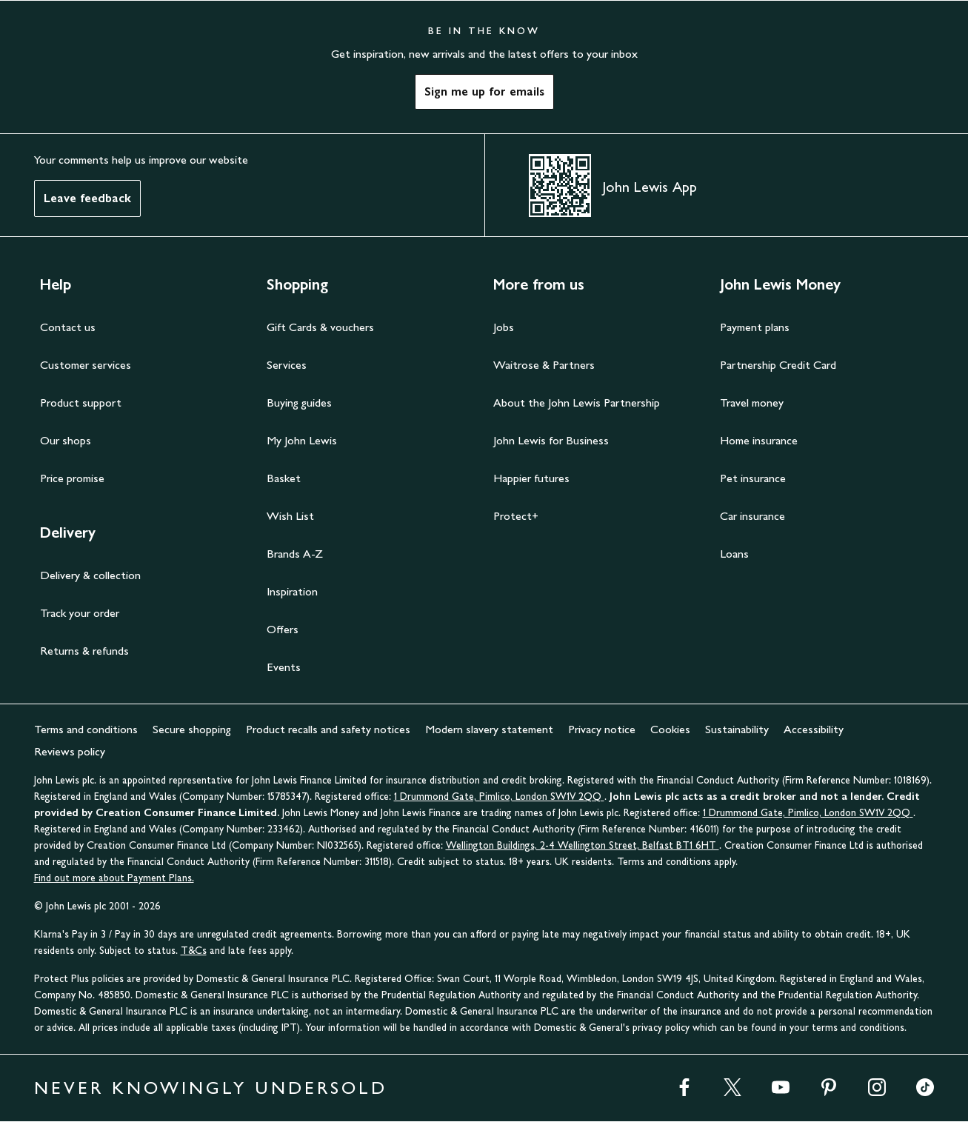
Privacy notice (601, 729)
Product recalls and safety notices (328, 729)
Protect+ (515, 516)
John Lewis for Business (551, 440)
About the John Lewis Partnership (576, 402)
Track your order (79, 613)
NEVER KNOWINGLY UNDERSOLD (210, 1087)
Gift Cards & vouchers (320, 327)
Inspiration (292, 591)
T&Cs (194, 950)
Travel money (752, 402)
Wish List (290, 516)
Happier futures (531, 478)
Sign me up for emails (484, 91)
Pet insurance (753, 478)
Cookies (670, 729)
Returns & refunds (84, 651)
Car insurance (752, 516)
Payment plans (755, 327)
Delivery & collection (90, 575)
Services (287, 365)
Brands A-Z (295, 554)
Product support (80, 402)
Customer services (85, 365)
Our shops (65, 440)
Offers (282, 629)
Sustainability (737, 729)
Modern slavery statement (489, 729)
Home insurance (759, 440)
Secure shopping (192, 729)
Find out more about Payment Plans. (114, 878)
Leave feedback (87, 198)
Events (284, 667)
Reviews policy (69, 751)
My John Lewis (302, 440)
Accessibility (814, 729)
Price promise (72, 478)
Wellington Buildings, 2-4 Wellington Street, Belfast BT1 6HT (582, 845)
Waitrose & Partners (544, 365)
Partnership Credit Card (778, 365)
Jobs (503, 327)
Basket (284, 478)
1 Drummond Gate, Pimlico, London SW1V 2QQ (499, 796)
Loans (734, 554)
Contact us (68, 327)
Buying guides (299, 402)
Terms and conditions (86, 729)
